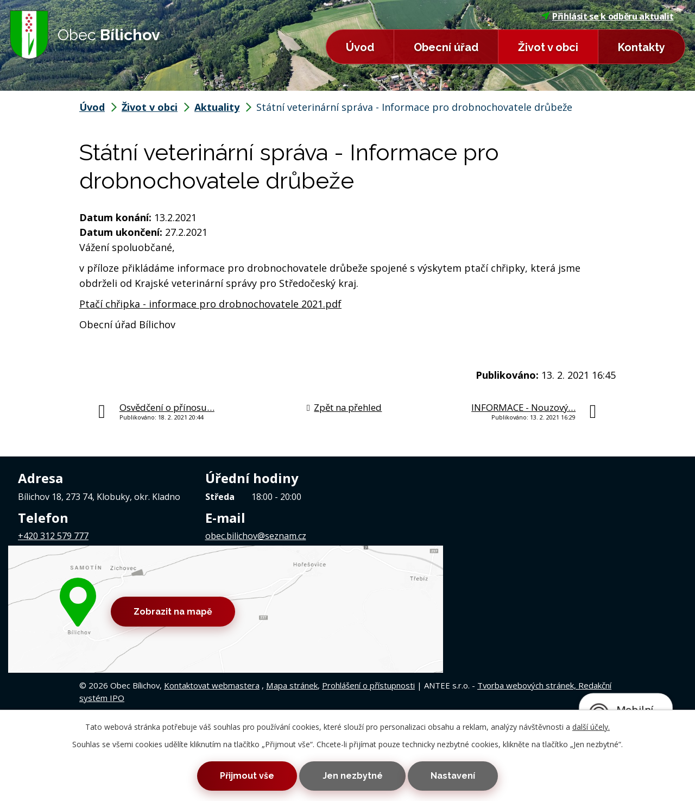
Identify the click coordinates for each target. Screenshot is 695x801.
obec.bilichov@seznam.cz (255, 536)
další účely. (591, 724)
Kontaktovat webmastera (212, 596)
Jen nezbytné (353, 774)
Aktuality (216, 107)
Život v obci (548, 47)
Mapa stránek (292, 596)
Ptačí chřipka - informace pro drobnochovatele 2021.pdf (210, 303)
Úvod (360, 47)
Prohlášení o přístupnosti (368, 596)
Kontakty (641, 47)
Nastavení (462, 774)
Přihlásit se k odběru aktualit (607, 16)
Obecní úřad (446, 47)
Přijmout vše (238, 774)
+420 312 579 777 (53, 536)
